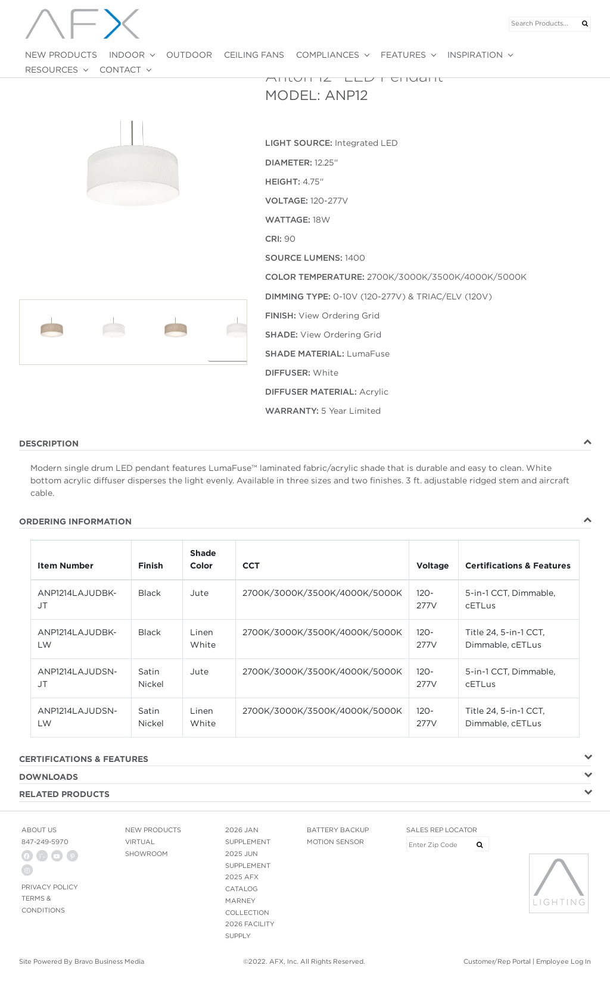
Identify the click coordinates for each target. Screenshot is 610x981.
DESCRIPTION (49, 443)
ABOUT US (39, 830)
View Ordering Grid (338, 315)
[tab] (305, 444)
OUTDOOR (189, 54)
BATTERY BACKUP (338, 830)
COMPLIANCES (327, 54)
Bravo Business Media (109, 961)
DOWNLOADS (48, 776)
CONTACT (120, 69)
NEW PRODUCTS (61, 54)
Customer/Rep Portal (497, 961)
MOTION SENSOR (335, 842)
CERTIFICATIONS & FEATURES (83, 759)
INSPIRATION (475, 54)
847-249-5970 (45, 842)
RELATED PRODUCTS (64, 794)
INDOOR (127, 54)
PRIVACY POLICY (49, 887)
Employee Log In (563, 961)
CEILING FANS (254, 54)
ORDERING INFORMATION (75, 521)
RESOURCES (51, 69)
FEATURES (403, 54)
